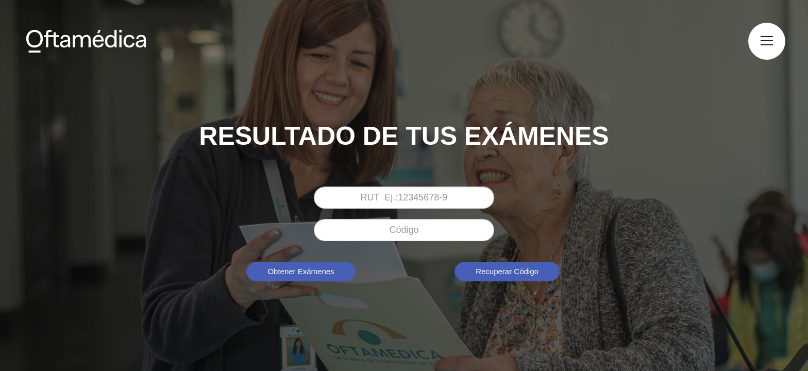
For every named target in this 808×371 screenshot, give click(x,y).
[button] (767, 41)
